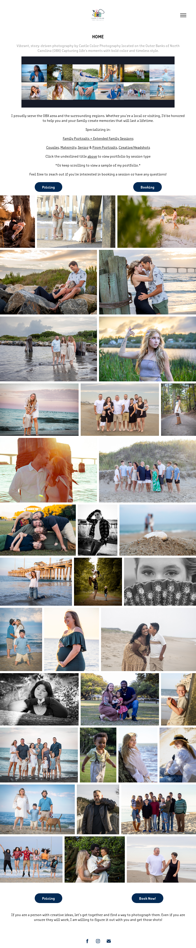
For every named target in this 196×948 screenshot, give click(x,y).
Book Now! (147, 898)
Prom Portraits (104, 147)
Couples (52, 147)
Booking (147, 187)
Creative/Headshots (134, 147)
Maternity (68, 147)
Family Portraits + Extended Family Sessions (98, 138)
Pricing (48, 187)
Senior (83, 147)
